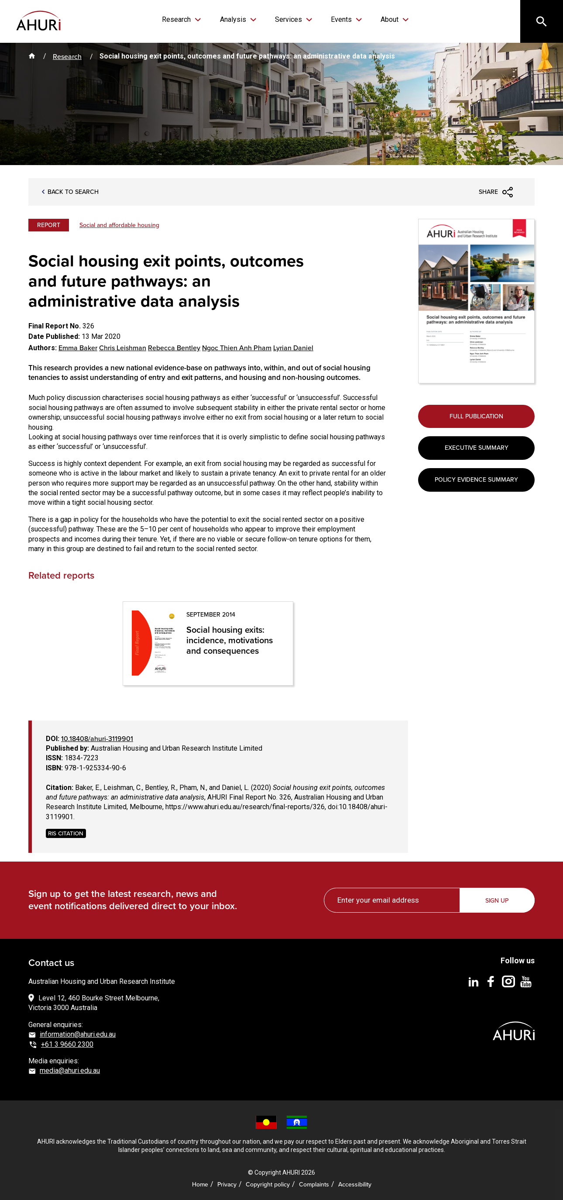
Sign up (497, 900)
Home (200, 1183)
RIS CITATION (65, 833)
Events (340, 19)
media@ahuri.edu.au (70, 1070)
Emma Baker (77, 348)
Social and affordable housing (119, 225)
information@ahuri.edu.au (78, 1034)
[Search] (541, 22)
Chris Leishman (122, 348)
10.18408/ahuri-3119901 (97, 738)
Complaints (314, 1183)
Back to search (73, 193)
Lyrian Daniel (293, 348)
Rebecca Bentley (174, 348)
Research (180, 19)
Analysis (235, 19)
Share (488, 192)
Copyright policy (268, 1183)
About (387, 19)
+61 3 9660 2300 (67, 1044)
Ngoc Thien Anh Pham (236, 348)
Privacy (227, 1183)
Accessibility (354, 1183)
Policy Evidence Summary (476, 481)
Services (289, 19)
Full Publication (476, 417)
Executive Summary (476, 449)
